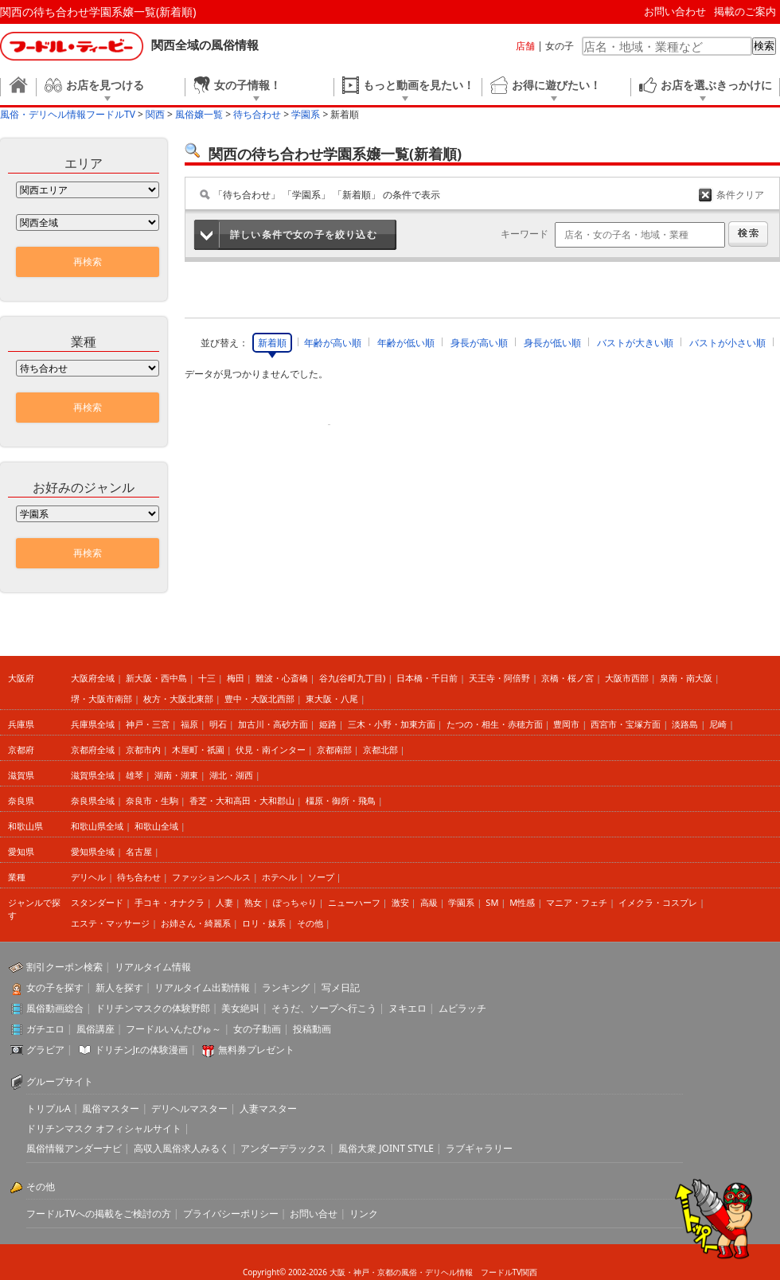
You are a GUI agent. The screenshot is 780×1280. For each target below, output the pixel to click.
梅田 (235, 678)
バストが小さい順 (727, 342)
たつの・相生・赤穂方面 (495, 724)
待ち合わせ (139, 877)
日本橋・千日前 (427, 678)
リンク (363, 1213)
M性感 (522, 902)
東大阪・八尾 (332, 698)
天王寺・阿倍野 (499, 678)
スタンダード (97, 902)
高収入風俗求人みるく (181, 1148)
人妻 (224, 902)
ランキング (286, 987)
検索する (748, 234)
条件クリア (740, 194)
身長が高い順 (479, 342)
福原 (189, 724)
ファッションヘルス (211, 877)
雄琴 (134, 775)
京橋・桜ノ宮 (567, 678)
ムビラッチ (462, 1008)
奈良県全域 (93, 800)
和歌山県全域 (97, 826)
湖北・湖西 (231, 775)
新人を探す (119, 987)
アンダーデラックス (283, 1148)
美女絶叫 (240, 1008)
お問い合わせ (675, 11)
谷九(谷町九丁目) (352, 678)
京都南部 (334, 749)
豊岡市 (566, 724)
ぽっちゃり (295, 902)
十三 (207, 678)
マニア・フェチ (576, 902)
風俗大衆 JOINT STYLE (386, 1148)
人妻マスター (268, 1108)
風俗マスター (110, 1108)
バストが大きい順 (635, 342)
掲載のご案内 (745, 11)
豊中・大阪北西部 (259, 698)
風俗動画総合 (55, 1008)
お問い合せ (313, 1213)
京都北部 (380, 749)
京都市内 (143, 749)
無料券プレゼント (256, 1049)
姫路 (328, 724)
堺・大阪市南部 (101, 698)
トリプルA (48, 1108)
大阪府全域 (93, 678)
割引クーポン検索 (64, 967)
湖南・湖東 (176, 775)
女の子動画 (257, 1029)
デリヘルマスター (189, 1108)
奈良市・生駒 (152, 800)
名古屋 (139, 851)
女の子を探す (55, 987)
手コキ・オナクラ (170, 902)
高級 (429, 902)
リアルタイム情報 (153, 967)
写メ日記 (341, 987)
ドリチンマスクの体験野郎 (153, 1008)
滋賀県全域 (93, 775)
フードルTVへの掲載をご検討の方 (98, 1213)
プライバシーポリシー (231, 1213)
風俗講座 (95, 1029)
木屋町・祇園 (198, 749)
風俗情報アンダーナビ (74, 1148)
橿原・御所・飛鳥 (341, 800)
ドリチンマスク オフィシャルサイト (103, 1128)
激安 (400, 902)
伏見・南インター (271, 749)
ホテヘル (279, 877)
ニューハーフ (354, 902)
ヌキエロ (407, 1008)
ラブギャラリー (479, 1148)
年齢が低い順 (406, 342)
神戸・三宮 (148, 724)
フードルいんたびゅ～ (173, 1029)
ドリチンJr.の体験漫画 (142, 1049)
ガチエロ (45, 1029)
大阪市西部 (627, 678)
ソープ (321, 877)
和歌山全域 (156, 826)
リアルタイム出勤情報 (202, 987)
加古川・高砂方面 (273, 724)
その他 (310, 923)
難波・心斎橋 (281, 678)
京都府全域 (93, 749)
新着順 (272, 342)
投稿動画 (312, 1029)
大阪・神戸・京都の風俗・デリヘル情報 (401, 1272)
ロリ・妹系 (264, 923)
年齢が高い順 (332, 342)
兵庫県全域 (93, 724)
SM (492, 902)
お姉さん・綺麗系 (196, 923)
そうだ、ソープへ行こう (323, 1008)
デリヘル (88, 877)
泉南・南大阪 (686, 678)
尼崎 (718, 724)
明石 (218, 724)
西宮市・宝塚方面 (626, 724)
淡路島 (685, 724)
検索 (764, 46)
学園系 (461, 902)
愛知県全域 (93, 851)
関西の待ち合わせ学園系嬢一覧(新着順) (98, 11)
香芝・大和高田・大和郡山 (241, 800)
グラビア (45, 1049)
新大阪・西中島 (156, 678)
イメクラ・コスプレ (657, 902)
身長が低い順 (552, 342)
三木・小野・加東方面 (391, 724)
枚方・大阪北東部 (178, 698)
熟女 (253, 902)
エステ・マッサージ (110, 923)
